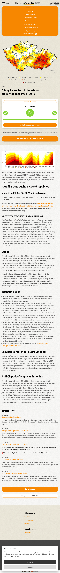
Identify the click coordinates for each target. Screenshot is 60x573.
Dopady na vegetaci (30, 24)
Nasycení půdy (30, 14)
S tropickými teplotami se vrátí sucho (16, 431)
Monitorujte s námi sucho (30, 139)
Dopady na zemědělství (30, 27)
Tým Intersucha (29, 520)
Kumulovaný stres (30, 21)
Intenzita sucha (30, 8)
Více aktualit (30, 489)
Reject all (30, 567)
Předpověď (49, 206)
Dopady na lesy (30, 31)
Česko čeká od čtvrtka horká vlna (14, 444)
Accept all (30, 562)
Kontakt (26, 523)
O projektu (27, 516)
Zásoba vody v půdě (30, 18)
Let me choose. (15, 556)
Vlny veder (27, 532)
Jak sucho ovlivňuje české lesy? (14, 473)
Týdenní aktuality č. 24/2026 (12, 460)
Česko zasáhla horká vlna (11, 417)
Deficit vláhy (30, 11)
